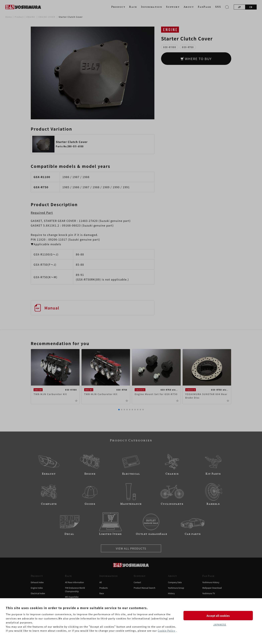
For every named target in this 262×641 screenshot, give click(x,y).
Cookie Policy (167, 630)
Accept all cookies (219, 615)
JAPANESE (219, 624)
